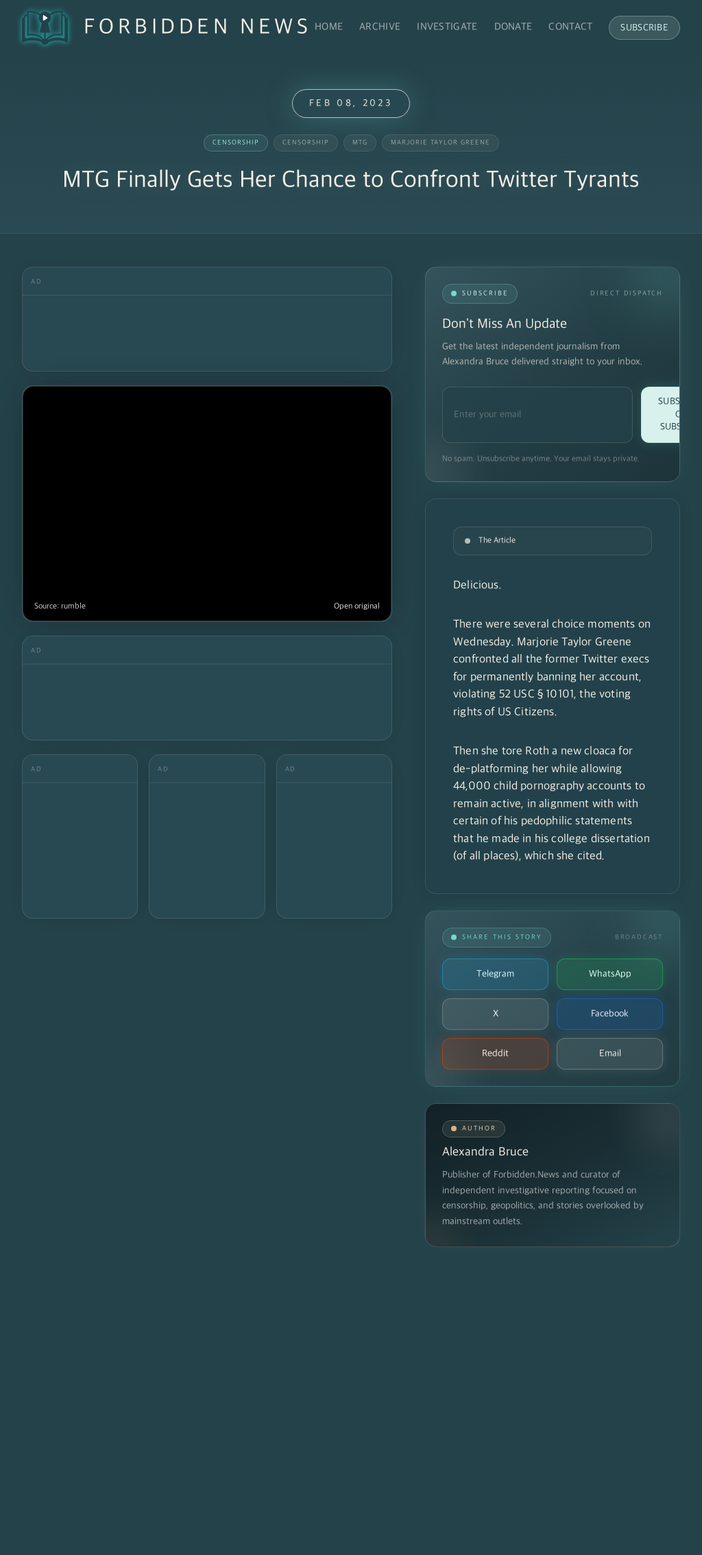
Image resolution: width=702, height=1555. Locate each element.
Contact (570, 27)
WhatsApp (610, 974)
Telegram (495, 974)
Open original (357, 606)
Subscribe (644, 28)
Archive (379, 27)
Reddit (495, 1053)
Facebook (610, 1014)
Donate (513, 27)
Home (329, 27)
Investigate (447, 27)
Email (610, 1053)
